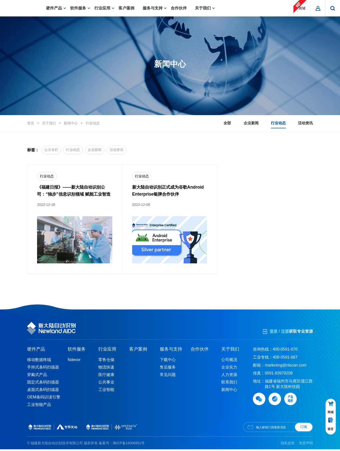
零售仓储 (106, 361)
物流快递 (106, 369)
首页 (30, 123)
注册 (285, 333)
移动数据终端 (39, 361)
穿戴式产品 (37, 376)
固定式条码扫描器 (43, 384)
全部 (211, 123)
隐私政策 (288, 445)
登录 (274, 333)
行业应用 (104, 8)
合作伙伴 (181, 8)
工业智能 (106, 391)
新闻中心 (71, 123)
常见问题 (168, 376)
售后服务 (168, 369)
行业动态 (93, 123)
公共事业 (106, 384)
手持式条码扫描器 (43, 369)
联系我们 (229, 384)
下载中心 (168, 361)
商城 (299, 6)
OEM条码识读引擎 (43, 399)
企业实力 (229, 369)
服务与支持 (155, 8)
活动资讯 (305, 123)
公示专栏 (53, 150)
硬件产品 (56, 8)
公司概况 (229, 361)
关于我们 (205, 8)
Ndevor (74, 361)
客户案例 (128, 8)
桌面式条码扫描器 (43, 391)
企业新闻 (240, 123)
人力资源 (229, 376)
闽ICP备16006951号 (129, 445)
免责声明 (306, 445)
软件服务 (80, 8)
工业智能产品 (39, 406)
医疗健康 (106, 376)
